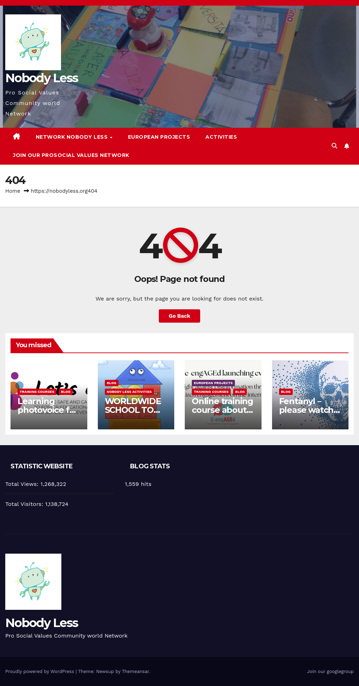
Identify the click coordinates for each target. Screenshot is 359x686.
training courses (37, 392)
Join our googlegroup (330, 671)
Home (12, 191)
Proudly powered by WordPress (40, 671)
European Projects (159, 137)
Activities (221, 137)
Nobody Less (41, 78)
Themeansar (135, 671)
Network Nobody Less (72, 137)
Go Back (179, 316)
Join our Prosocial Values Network (71, 155)
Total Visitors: (25, 504)
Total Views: (22, 484)
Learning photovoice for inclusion (48, 410)
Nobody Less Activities (129, 392)
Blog (65, 392)
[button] (334, 146)
